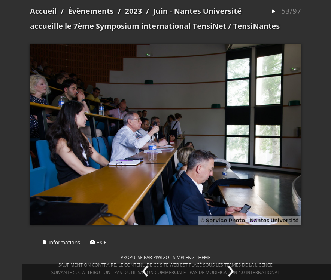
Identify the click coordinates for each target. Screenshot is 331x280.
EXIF (98, 242)
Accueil (43, 11)
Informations (61, 242)
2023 (133, 11)
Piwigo (161, 257)
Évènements (91, 11)
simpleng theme (191, 257)
